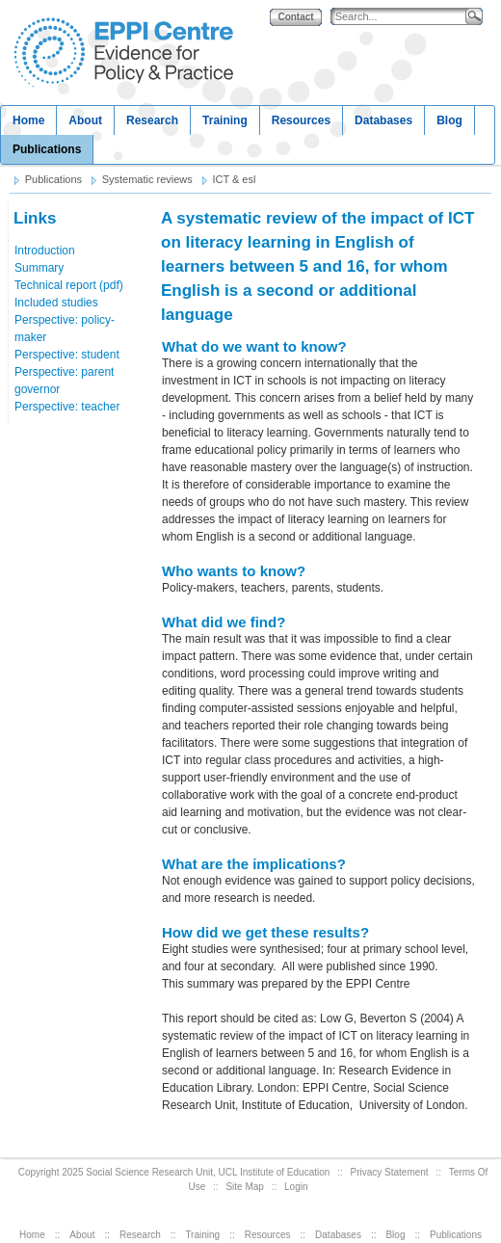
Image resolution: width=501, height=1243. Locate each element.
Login (295, 1186)
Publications (47, 149)
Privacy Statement (389, 1172)
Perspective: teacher (66, 406)
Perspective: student (66, 354)
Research (152, 120)
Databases (383, 120)
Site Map (244, 1186)
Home (28, 120)
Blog (449, 120)
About (85, 120)
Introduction (44, 250)
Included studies (56, 302)
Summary (39, 268)
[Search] (402, 17)
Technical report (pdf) (68, 285)
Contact (295, 17)
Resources (301, 120)
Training (225, 120)
